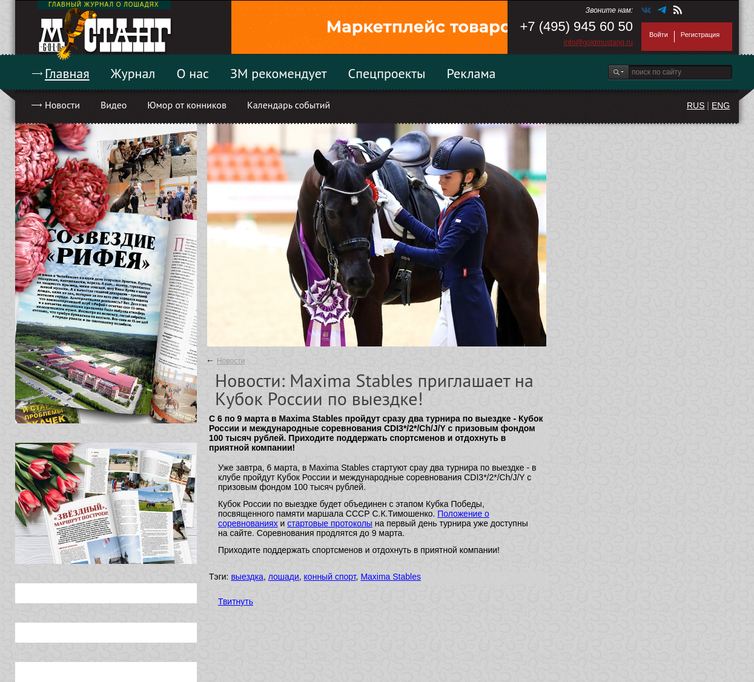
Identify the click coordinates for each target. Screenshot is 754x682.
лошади (283, 576)
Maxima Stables (390, 576)
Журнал (133, 73)
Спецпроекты (387, 73)
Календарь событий (288, 105)
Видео (114, 105)
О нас (192, 73)
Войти (658, 34)
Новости (62, 105)
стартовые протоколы (329, 523)
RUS (696, 105)
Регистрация (700, 34)
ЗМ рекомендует (278, 73)
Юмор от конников (187, 105)
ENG (721, 105)
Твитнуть (235, 601)
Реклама (471, 73)
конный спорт (330, 576)
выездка (247, 576)
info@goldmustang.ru (598, 42)
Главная (67, 73)
